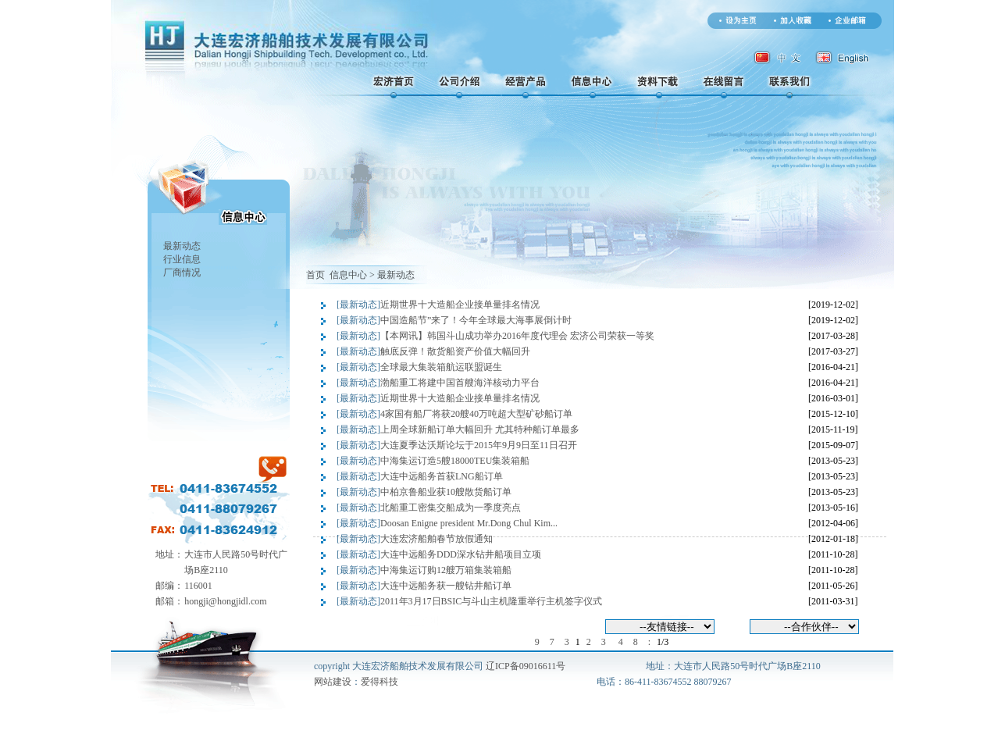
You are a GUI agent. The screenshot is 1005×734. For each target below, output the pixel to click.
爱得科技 (379, 681)
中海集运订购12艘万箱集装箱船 (445, 570)
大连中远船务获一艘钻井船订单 (445, 585)
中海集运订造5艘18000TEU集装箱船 (454, 460)
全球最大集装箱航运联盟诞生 (441, 367)
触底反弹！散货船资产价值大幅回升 (455, 351)
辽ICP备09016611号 (525, 666)
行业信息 (182, 259)
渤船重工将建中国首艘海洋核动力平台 (460, 382)
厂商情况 (182, 272)
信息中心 (347, 274)
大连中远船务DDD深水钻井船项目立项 (460, 554)
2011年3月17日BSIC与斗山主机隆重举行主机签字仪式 (491, 601)
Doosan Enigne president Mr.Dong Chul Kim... (469, 523)
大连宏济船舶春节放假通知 (436, 538)
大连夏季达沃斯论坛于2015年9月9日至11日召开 (478, 445)
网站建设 (332, 681)
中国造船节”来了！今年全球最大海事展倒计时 (476, 320)
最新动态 (182, 246)
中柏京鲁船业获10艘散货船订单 (445, 491)
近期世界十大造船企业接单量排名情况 (460, 304)
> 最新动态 (392, 274)
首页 (315, 274)
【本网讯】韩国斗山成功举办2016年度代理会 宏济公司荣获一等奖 (517, 335)
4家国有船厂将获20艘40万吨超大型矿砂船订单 (476, 413)
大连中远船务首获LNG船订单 (441, 476)
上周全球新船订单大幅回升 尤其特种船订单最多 (479, 429)
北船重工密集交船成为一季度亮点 (450, 507)
